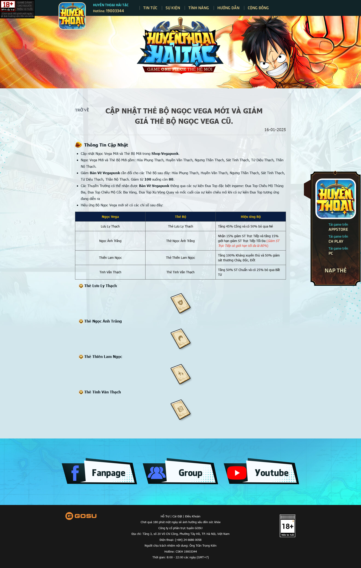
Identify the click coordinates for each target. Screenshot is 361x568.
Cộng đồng (258, 7)
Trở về (82, 110)
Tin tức (150, 7)
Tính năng (198, 7)
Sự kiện (173, 7)
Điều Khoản (192, 516)
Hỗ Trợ (165, 516)
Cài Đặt (177, 516)
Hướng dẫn (228, 7)
